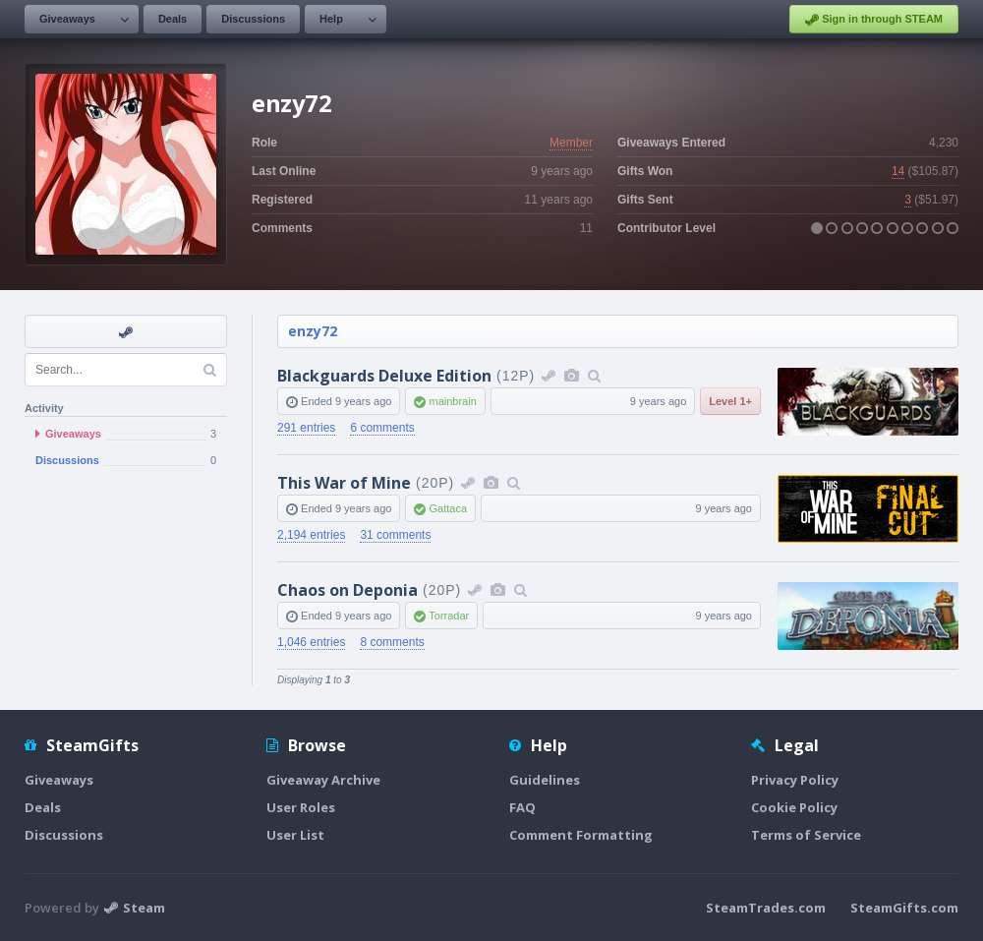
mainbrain (452, 401)
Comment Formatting (581, 835)
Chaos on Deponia (347, 590)
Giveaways (67, 19)
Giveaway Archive (323, 780)
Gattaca (448, 508)
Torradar (449, 615)
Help (331, 19)
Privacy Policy (794, 780)
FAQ (522, 807)
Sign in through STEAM (874, 20)
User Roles (300, 807)
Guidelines (544, 780)
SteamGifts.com (904, 907)
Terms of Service (806, 835)
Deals (172, 19)
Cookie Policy (794, 807)
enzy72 (312, 331)
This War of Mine (344, 483)
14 (898, 171)
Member (571, 142)
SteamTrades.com (766, 907)
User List (295, 835)
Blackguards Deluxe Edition (384, 375)
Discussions (253, 19)
